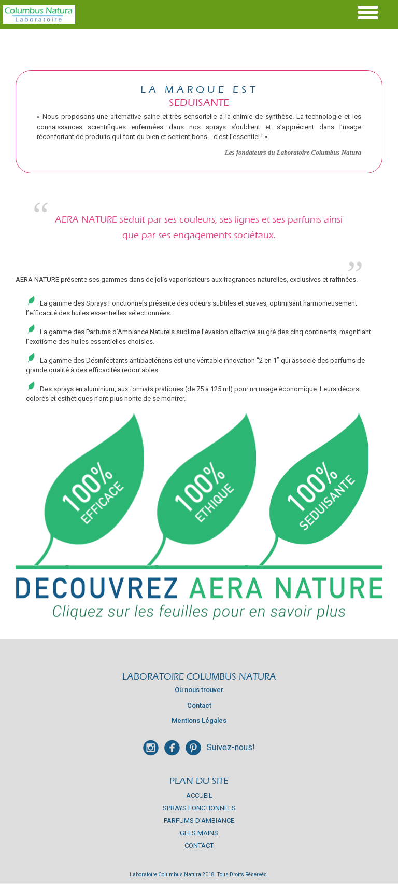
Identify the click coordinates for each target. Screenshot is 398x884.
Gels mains (199, 833)
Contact (199, 705)
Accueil (199, 795)
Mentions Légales (199, 720)
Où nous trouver (199, 690)
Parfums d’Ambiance (199, 820)
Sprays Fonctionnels (199, 808)
